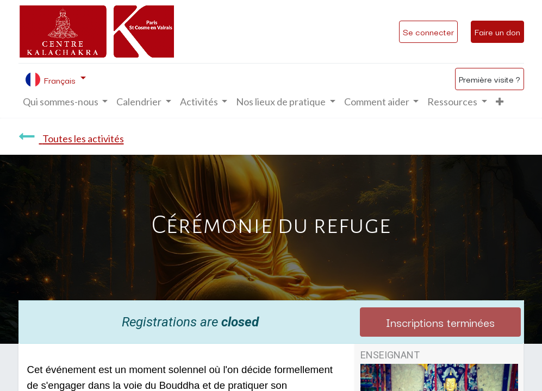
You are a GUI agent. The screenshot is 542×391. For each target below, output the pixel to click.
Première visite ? (489, 78)
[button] (499, 101)
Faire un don (497, 31)
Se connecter (428, 31)
